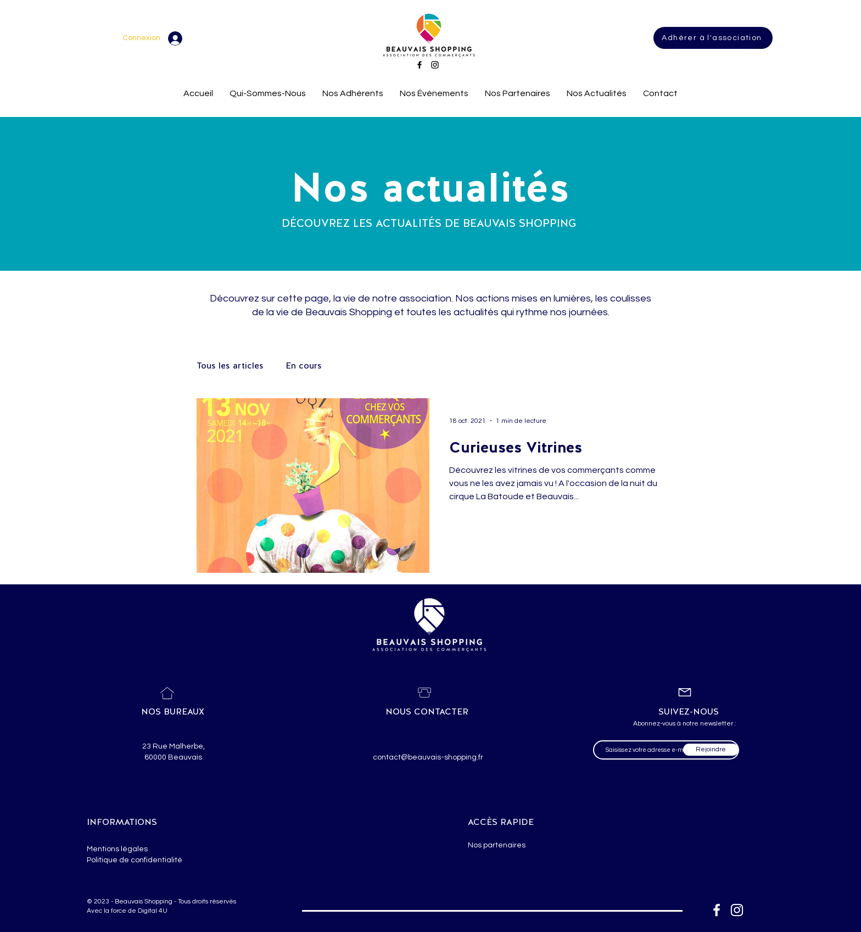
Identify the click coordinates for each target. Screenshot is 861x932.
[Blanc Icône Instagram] (737, 910)
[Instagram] (435, 65)
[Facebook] (419, 65)
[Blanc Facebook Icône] (716, 910)
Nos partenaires (496, 845)
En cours (304, 365)
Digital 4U (152, 910)
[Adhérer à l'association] (713, 38)
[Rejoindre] (711, 750)
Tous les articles (230, 365)
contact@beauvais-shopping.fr (428, 757)
